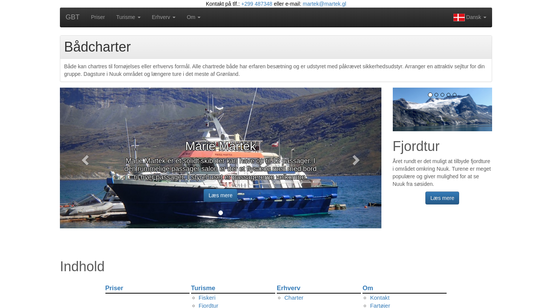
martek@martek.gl (325, 4)
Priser (98, 17)
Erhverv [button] (164, 17)
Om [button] (194, 17)
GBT (73, 17)
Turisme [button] (128, 17)
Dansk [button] (469, 17)
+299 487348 (256, 4)
